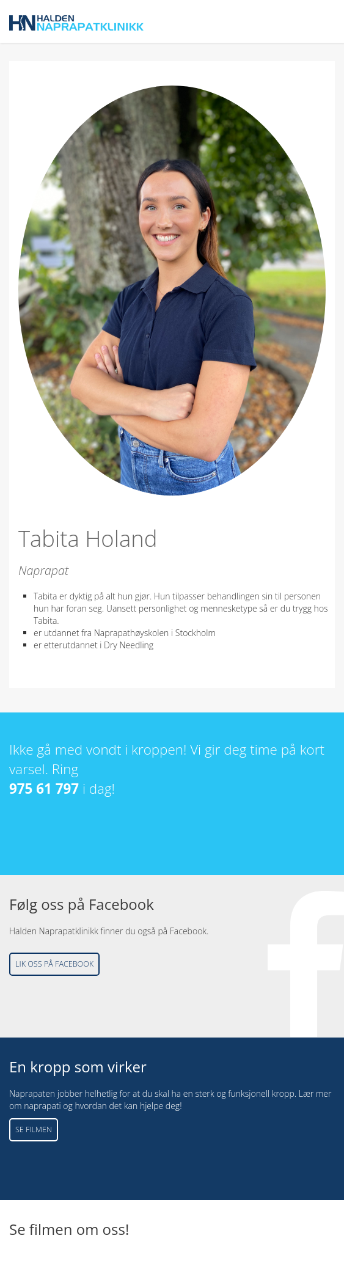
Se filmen (33, 1129)
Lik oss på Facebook (54, 964)
